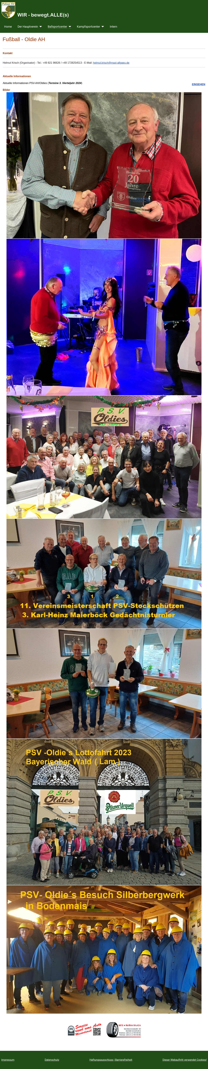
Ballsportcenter (57, 26)
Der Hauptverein (28, 26)
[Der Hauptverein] (40, 27)
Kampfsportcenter (88, 26)
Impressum (7, 1059)
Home (8, 26)
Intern (113, 26)
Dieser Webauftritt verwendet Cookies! (184, 1059)
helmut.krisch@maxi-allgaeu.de (111, 62)
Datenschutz (52, 1059)
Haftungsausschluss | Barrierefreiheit (110, 1059)
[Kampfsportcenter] (102, 27)
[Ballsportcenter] (69, 27)
